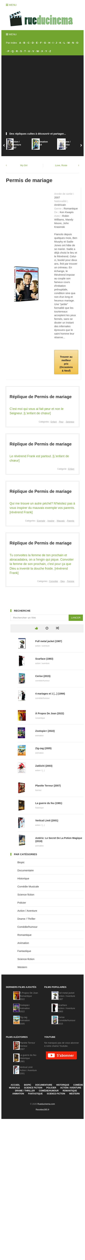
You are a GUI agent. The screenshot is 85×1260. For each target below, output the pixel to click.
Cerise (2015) (43, 676)
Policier (21, 902)
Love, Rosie (61, 165)
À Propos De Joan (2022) (49, 713)
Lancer (75, 617)
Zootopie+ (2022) (45, 731)
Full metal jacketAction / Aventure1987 (66, 996)
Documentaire (25, 870)
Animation (23, 942)
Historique (23, 878)
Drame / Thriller (26, 918)
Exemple (41, 521)
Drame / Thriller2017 (66, 144)
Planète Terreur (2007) (48, 785)
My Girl (23, 165)
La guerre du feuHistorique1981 (28, 1058)
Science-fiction (25, 959)
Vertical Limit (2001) (46, 820)
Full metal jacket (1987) (48, 641)
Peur (61, 422)
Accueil (15, 1085)
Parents (70, 521)
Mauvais (61, 521)
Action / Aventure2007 (16, 144)
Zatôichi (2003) (43, 765)
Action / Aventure (27, 910)
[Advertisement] (34, 95)
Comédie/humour (27, 926)
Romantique (24, 934)
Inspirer (51, 521)
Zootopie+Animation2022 (25, 1008)
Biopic (21, 862)
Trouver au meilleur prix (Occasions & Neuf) (66, 363)
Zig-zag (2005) (43, 748)
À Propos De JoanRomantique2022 (29, 996)
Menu (11, 4)
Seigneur (70, 422)
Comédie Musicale (28, 886)
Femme (70, 581)
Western (22, 967)
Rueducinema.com (46, 1104)
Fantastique (24, 950)
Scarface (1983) (44, 658)
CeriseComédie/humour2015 (66, 1020)
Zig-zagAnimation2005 (25, 1020)
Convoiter (53, 581)
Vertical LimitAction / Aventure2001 (28, 1070)
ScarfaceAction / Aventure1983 (66, 1008)
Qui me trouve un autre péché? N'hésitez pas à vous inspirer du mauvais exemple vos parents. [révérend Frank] (42, 508)
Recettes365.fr (42, 1109)
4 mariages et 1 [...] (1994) (50, 693)
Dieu (62, 581)
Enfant (54, 422)
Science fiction (25, 894)
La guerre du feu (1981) (48, 803)
